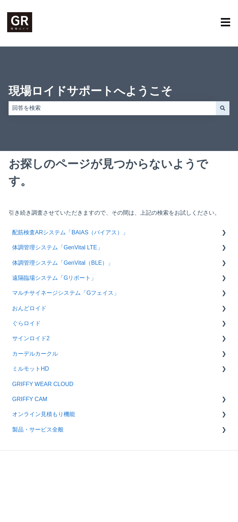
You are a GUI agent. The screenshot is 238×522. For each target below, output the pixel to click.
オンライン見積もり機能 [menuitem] (43, 414)
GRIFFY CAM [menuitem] (29, 399)
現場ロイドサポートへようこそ (91, 90)
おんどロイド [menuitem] (29, 308)
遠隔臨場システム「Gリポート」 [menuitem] (54, 278)
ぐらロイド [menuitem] (26, 323)
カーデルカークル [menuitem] (35, 354)
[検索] (222, 108)
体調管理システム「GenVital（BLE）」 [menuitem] (62, 263)
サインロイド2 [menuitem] (31, 338)
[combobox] (112, 108)
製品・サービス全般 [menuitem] (38, 429)
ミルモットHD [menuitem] (30, 369)
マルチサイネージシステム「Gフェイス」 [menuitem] (65, 293)
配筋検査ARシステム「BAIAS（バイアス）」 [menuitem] (70, 232)
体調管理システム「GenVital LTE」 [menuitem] (57, 247)
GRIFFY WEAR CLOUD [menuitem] (45, 384)
